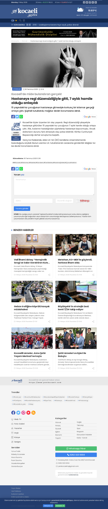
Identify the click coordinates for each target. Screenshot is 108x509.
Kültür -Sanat (82, 438)
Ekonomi (58, 435)
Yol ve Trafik (15, 451)
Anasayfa (15, 41)
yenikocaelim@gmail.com (68, 466)
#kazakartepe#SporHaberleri (54, 397)
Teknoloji (80, 425)
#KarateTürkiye (73, 397)
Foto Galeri (18, 424)
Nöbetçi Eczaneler (18, 454)
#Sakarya (58, 401)
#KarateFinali (69, 401)
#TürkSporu (16, 401)
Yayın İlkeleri (15, 488)
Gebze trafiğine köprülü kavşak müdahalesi (32, 308)
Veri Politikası (16, 491)
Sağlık (79, 422)
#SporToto (47, 401)
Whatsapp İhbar (76, 448)
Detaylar (48, 506)
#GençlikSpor (87, 397)
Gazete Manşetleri (18, 463)
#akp (30, 404)
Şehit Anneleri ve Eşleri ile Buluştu (72, 355)
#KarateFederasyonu (32, 401)
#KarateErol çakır (19, 404)
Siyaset (58, 429)
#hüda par (16, 397)
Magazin (80, 431)
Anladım (60, 506)
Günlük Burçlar (17, 466)
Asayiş (57, 425)
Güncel (24, 41)
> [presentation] (29, 25)
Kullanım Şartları (17, 494)
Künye (15, 437)
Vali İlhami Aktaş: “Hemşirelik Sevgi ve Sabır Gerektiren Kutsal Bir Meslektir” (32, 261)
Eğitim (57, 432)
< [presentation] (27, 25)
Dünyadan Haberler (84, 435)
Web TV (16, 419)
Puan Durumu (16, 460)
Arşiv (15, 433)
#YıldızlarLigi (83, 401)
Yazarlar (16, 428)
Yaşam (58, 438)
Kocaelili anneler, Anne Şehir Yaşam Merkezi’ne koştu (30, 355)
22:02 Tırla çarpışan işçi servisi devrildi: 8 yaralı (53, 25)
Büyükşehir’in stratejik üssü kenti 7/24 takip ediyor (73, 308)
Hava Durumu (16, 457)
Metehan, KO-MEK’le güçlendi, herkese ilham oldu (75, 261)
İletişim (16, 442)
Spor (78, 428)
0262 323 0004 (76, 454)
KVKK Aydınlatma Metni (20, 497)
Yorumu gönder (22, 208)
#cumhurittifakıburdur (32, 397)
